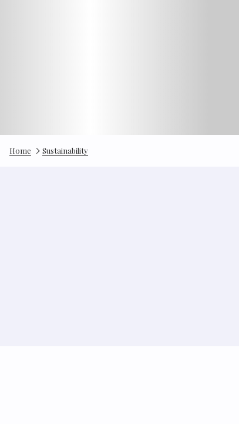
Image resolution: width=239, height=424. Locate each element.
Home (20, 150)
